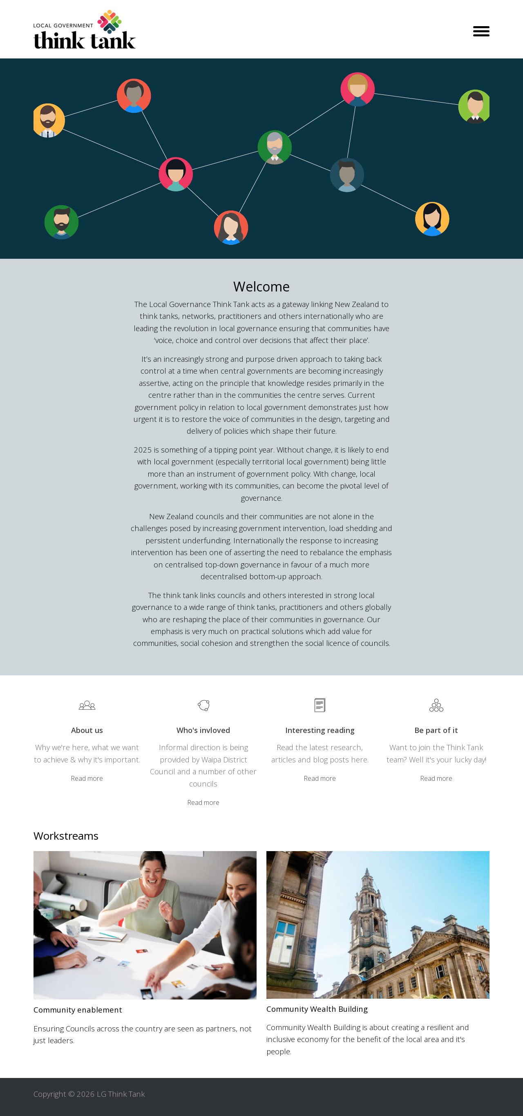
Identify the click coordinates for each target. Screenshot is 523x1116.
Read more (87, 778)
